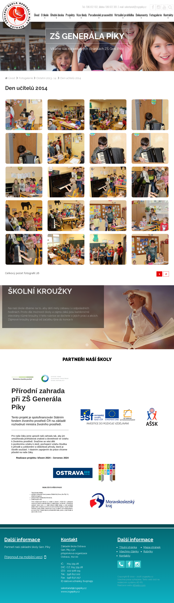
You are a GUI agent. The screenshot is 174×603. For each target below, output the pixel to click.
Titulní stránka (128, 547)
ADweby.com (139, 585)
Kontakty (124, 555)
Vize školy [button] (81, 16)
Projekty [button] (70, 16)
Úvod (36, 15)
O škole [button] (45, 16)
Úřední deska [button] (57, 16)
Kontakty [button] (168, 16)
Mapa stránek (152, 547)
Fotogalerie (155, 15)
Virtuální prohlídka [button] (124, 16)
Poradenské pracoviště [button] (100, 16)
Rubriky (148, 551)
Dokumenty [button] (142, 16)
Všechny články (129, 551)
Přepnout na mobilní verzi (25, 557)
